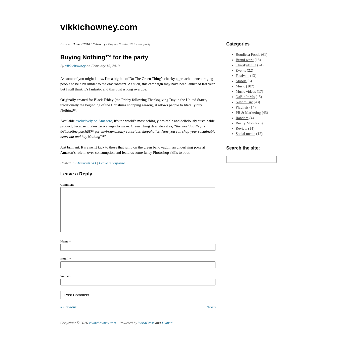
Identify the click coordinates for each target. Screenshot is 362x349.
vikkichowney (75, 66)
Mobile (241, 81)
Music (240, 86)
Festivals (242, 76)
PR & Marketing (248, 113)
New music (244, 102)
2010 (86, 44)
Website (65, 283)
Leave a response (112, 163)
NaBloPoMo (245, 97)
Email (65, 266)
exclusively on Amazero (94, 121)
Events (241, 70)
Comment (67, 184)
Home (76, 44)
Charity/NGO (85, 163)
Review (241, 128)
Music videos (246, 91)
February (99, 44)
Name (65, 249)
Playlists (242, 107)
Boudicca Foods (248, 55)
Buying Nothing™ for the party (104, 57)
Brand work (245, 60)
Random (242, 118)
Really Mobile (246, 123)
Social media (245, 134)
